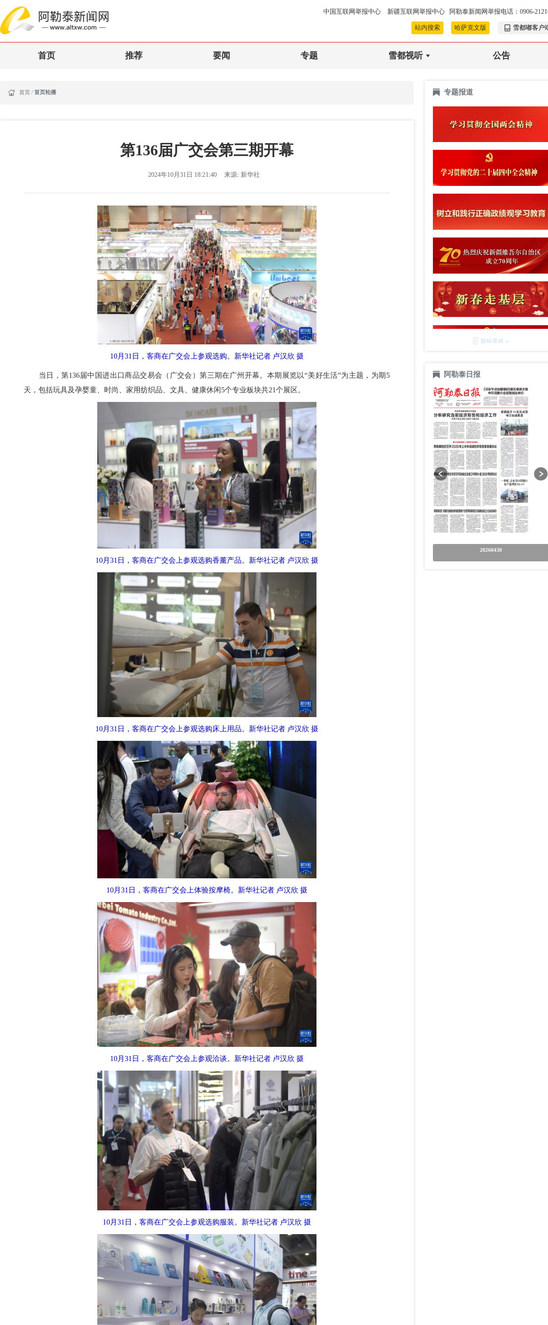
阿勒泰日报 (463, 374)
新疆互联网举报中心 (416, 11)
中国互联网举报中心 (352, 11)
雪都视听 (405, 55)
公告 (501, 55)
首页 (46, 55)
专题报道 (458, 92)
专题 (309, 55)
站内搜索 (427, 27)
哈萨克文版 (470, 27)
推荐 (133, 55)
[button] (441, 474)
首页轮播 (45, 92)
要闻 (221, 55)
